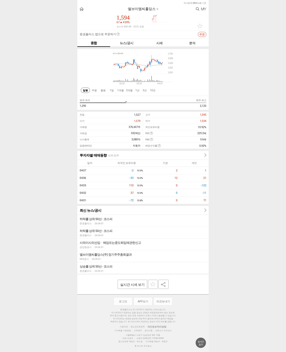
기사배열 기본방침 (122, 330)
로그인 (123, 301)
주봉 (94, 90)
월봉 (103, 90)
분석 (192, 43)
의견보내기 (163, 301)
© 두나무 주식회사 (143, 346)
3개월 (129, 90)
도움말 (151, 133)
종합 (94, 43)
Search (197, 9)
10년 (152, 90)
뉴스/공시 (126, 43)
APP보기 (143, 301)
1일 (112, 90)
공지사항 (148, 330)
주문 (202, 34)
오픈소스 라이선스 (163, 330)
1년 (137, 90)
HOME (82, 9)
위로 (200, 342)
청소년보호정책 (138, 327)
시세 (159, 43)
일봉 (85, 90)
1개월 (120, 90)
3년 (145, 90)
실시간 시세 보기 (132, 284)
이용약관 (124, 327)
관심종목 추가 (200, 26)
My (203, 9)
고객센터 (138, 330)
